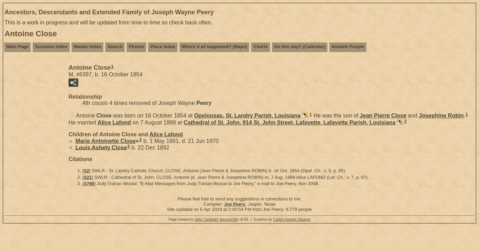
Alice (114, 123)
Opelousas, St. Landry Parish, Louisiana (247, 116)
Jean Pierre (383, 116)
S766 (89, 183)
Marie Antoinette (105, 141)
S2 (86, 170)
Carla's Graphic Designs (292, 219)
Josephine (441, 116)
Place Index (162, 46)
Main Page (17, 46)
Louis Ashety (101, 147)
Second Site (228, 219)
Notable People (348, 46)
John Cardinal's (207, 219)
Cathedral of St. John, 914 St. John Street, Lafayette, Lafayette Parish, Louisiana (290, 123)
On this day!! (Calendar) (299, 46)
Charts (260, 46)
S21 (88, 177)
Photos (136, 46)
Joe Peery (234, 204)
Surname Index (51, 46)
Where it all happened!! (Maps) (214, 46)
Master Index (87, 46)
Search (114, 46)
